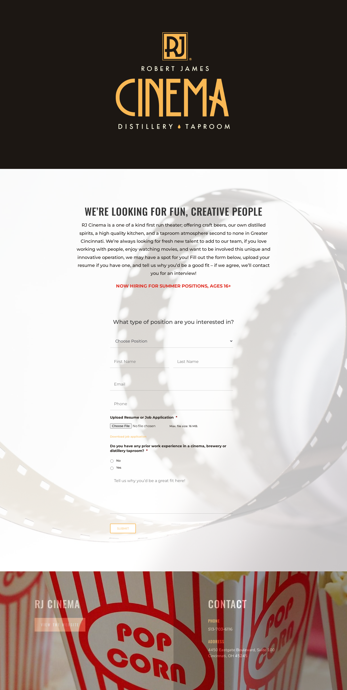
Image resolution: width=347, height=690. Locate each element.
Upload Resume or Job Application (143, 417)
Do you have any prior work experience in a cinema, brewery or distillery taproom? (168, 448)
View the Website (60, 624)
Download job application (128, 436)
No (118, 460)
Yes (118, 467)
